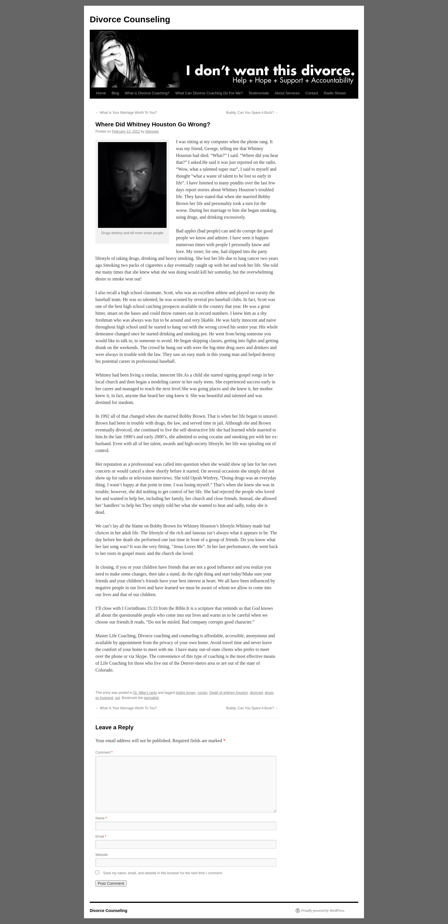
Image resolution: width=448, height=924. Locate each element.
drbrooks (152, 132)
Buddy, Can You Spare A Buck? (252, 113)
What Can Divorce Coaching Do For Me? (209, 93)
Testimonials (259, 93)
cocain (202, 693)
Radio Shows (335, 93)
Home (101, 93)
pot (117, 698)
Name (101, 818)
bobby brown (186, 693)
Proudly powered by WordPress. (323, 911)
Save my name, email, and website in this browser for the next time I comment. (163, 873)
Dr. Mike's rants (145, 693)
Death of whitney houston (228, 693)
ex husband (104, 698)
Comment (104, 752)
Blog (115, 93)
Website (101, 855)
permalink (151, 698)
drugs (269, 693)
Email (100, 837)
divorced (256, 693)
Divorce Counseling (130, 19)
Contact (311, 93)
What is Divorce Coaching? (147, 93)
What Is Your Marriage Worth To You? (126, 113)
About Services (287, 93)
